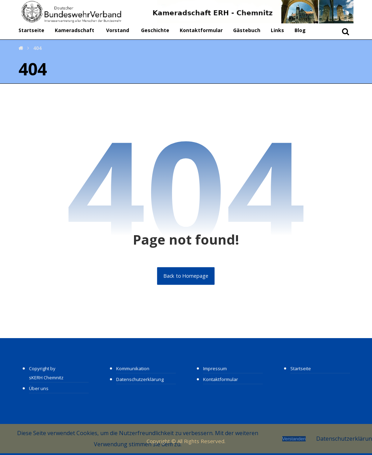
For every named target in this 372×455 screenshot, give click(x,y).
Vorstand (117, 30)
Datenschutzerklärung (140, 379)
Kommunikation (132, 368)
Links (277, 30)
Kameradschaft (74, 30)
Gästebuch (246, 30)
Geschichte (155, 30)
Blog (300, 30)
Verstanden (294, 438)
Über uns (39, 388)
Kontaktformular (201, 30)
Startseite (31, 30)
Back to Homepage (186, 276)
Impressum (215, 368)
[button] (345, 31)
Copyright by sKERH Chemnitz (46, 373)
